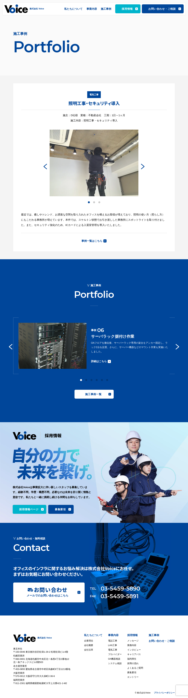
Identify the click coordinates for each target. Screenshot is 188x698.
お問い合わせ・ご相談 (162, 8)
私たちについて (73, 8)
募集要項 (60, 509)
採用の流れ (133, 663)
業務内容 (131, 645)
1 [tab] (89, 202)
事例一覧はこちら (91, 241)
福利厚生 (131, 659)
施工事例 (106, 8)
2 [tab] (94, 202)
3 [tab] (99, 202)
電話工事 (112, 641)
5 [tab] (102, 380)
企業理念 (88, 641)
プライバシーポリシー (164, 693)
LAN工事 (112, 645)
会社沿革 (88, 650)
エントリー (133, 677)
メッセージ (133, 641)
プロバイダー (115, 654)
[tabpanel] (94, 163)
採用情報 (127, 8)
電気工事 (112, 650)
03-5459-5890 (120, 588)
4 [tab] (96, 380)
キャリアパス (134, 654)
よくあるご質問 (135, 668)
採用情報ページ (28, 509)
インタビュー (134, 650)
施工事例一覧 (93, 394)
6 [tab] (107, 380)
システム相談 (115, 663)
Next (142, 166)
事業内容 (92, 8)
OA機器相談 (114, 659)
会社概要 (88, 645)
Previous (45, 166)
